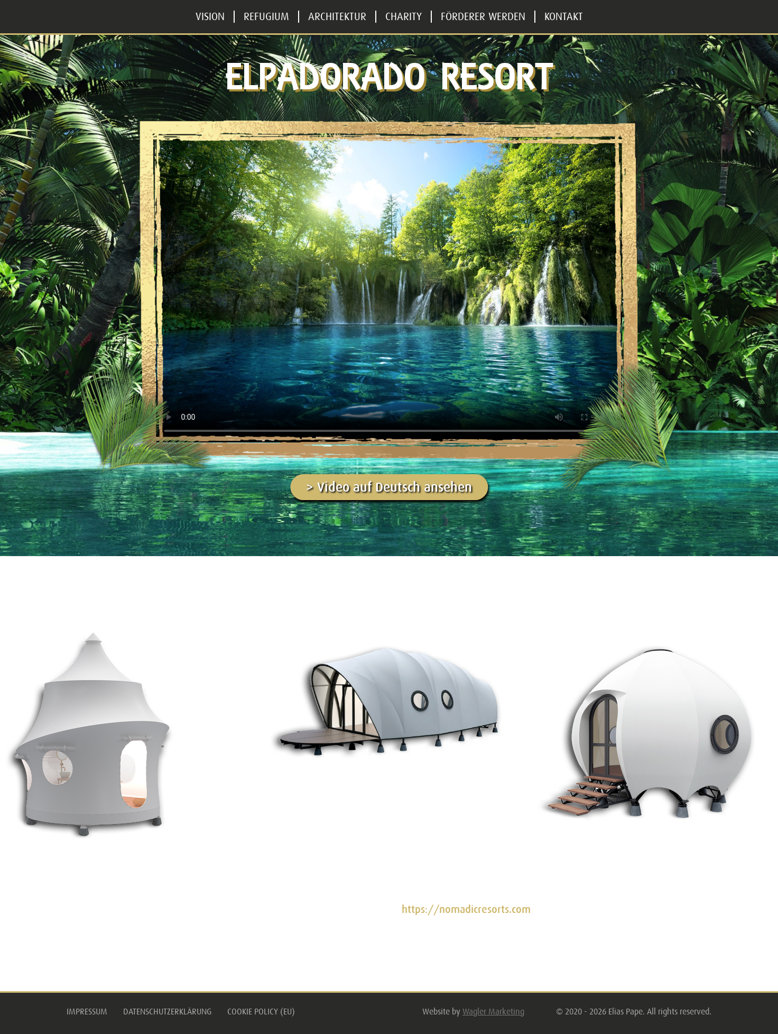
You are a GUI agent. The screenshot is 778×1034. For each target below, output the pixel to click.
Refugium (266, 17)
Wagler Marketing (493, 1012)
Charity (403, 17)
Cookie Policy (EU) (261, 1012)
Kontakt (563, 17)
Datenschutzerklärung (167, 1012)
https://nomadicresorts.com (466, 909)
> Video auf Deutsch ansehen (389, 487)
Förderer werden (483, 17)
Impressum (87, 1012)
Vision (210, 17)
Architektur (337, 17)
